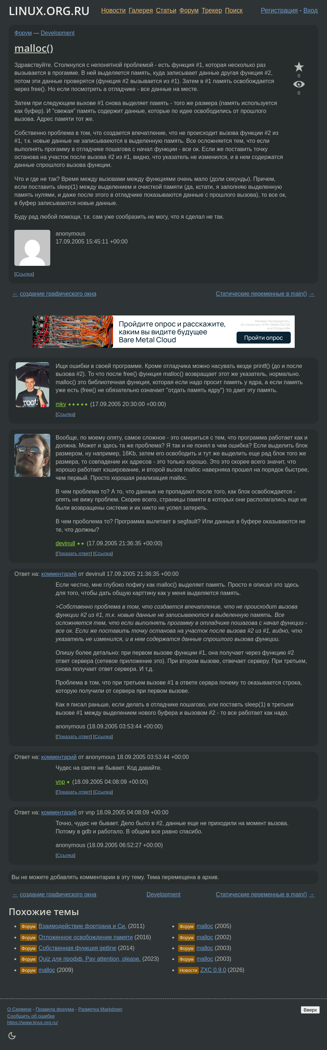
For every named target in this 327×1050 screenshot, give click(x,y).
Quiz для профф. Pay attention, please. (89, 959)
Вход (310, 10)
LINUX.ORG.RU (49, 10)
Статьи (166, 10)
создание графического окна (58, 294)
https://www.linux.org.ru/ (32, 1022)
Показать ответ (74, 553)
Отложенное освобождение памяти (85, 937)
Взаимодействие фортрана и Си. (82, 926)
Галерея (141, 10)
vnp (60, 782)
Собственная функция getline (77, 948)
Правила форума (55, 1009)
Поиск (234, 10)
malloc (46, 970)
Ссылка (24, 274)
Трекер (212, 10)
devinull (65, 543)
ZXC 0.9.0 (213, 970)
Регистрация (279, 10)
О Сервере (19, 1009)
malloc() (33, 48)
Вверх (310, 1010)
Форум (188, 10)
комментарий (59, 574)
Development (58, 33)
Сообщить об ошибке (31, 1016)
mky (61, 404)
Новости (113, 10)
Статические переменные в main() (261, 294)
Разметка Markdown (100, 1009)
